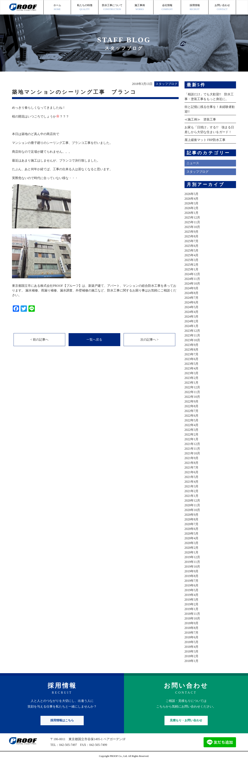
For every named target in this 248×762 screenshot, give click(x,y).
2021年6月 (192, 472)
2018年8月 (192, 628)
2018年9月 (192, 623)
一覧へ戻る (94, 339)
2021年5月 (192, 477)
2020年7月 (192, 524)
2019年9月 (192, 571)
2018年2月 (192, 656)
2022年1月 (192, 439)
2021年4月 (192, 481)
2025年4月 (192, 255)
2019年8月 (192, 576)
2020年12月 (192, 500)
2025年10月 (192, 227)
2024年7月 (192, 297)
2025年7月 (192, 241)
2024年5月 (192, 307)
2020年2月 (192, 547)
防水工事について (112, 7)
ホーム (57, 7)
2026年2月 (192, 208)
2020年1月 (192, 552)
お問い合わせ (222, 7)
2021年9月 (192, 458)
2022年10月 (192, 396)
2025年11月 (192, 222)
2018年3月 (192, 651)
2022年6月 (192, 415)
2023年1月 (192, 382)
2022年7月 (192, 411)
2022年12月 (192, 387)
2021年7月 (192, 467)
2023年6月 (192, 359)
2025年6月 (192, 245)
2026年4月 (192, 198)
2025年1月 (192, 269)
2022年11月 (192, 392)
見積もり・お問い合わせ (186, 720)
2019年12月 (192, 557)
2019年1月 (192, 609)
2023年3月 (192, 373)
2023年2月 (192, 378)
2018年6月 (192, 637)
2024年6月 (192, 302)
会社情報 (167, 7)
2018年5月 (192, 642)
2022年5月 (192, 420)
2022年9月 (192, 401)
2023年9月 (192, 345)
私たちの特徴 (84, 7)
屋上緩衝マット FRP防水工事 (205, 140)
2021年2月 (192, 491)
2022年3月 (192, 429)
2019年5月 (192, 590)
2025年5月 (192, 250)
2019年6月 (192, 585)
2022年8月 (192, 406)
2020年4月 (192, 538)
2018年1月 (192, 661)
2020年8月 (192, 519)
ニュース (192, 163)
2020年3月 (192, 543)
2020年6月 (192, 528)
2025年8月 (192, 236)
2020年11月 (192, 505)
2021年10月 (192, 453)
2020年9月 (192, 514)
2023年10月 (192, 340)
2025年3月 (192, 260)
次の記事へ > (149, 339)
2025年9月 (192, 231)
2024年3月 (192, 316)
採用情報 (194, 7)
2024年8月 (192, 293)
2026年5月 (192, 194)
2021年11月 (192, 448)
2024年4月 (192, 311)
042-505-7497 (68, 744)
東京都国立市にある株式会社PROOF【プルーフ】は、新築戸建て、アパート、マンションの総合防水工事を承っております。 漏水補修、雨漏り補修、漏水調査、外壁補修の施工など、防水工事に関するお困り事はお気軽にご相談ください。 (94, 290)
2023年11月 (192, 335)
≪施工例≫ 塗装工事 (200, 119)
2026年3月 (192, 203)
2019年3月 (192, 599)
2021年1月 (192, 495)
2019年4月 (192, 595)
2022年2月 (192, 434)
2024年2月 (192, 321)
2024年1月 (192, 326)
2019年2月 (192, 604)
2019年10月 (192, 566)
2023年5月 (192, 363)
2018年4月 (192, 646)
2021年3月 (192, 486)
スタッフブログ (197, 171)
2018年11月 (192, 613)
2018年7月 (192, 632)
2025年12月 (192, 217)
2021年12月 (192, 444)
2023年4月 (192, 368)
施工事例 (139, 7)
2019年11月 (192, 561)
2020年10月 (192, 510)
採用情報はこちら (62, 720)
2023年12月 (192, 330)
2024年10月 (192, 283)
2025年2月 (192, 264)
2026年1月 (192, 212)
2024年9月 (192, 288)
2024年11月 (192, 278)
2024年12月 (192, 274)
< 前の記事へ (39, 339)
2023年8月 (192, 349)
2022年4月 (192, 425)
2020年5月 (192, 533)
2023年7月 (192, 354)
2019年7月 (192, 580)
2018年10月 (192, 618)
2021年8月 (192, 462)
